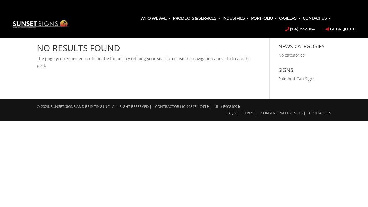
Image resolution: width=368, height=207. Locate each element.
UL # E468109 (227, 106)
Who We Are (153, 18)
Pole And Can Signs (296, 78)
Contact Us (315, 18)
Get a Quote (340, 29)
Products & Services (194, 18)
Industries (234, 18)
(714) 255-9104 (300, 29)
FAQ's (231, 113)
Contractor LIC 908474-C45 (182, 106)
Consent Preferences (282, 113)
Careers (287, 18)
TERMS (248, 113)
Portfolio (262, 18)
